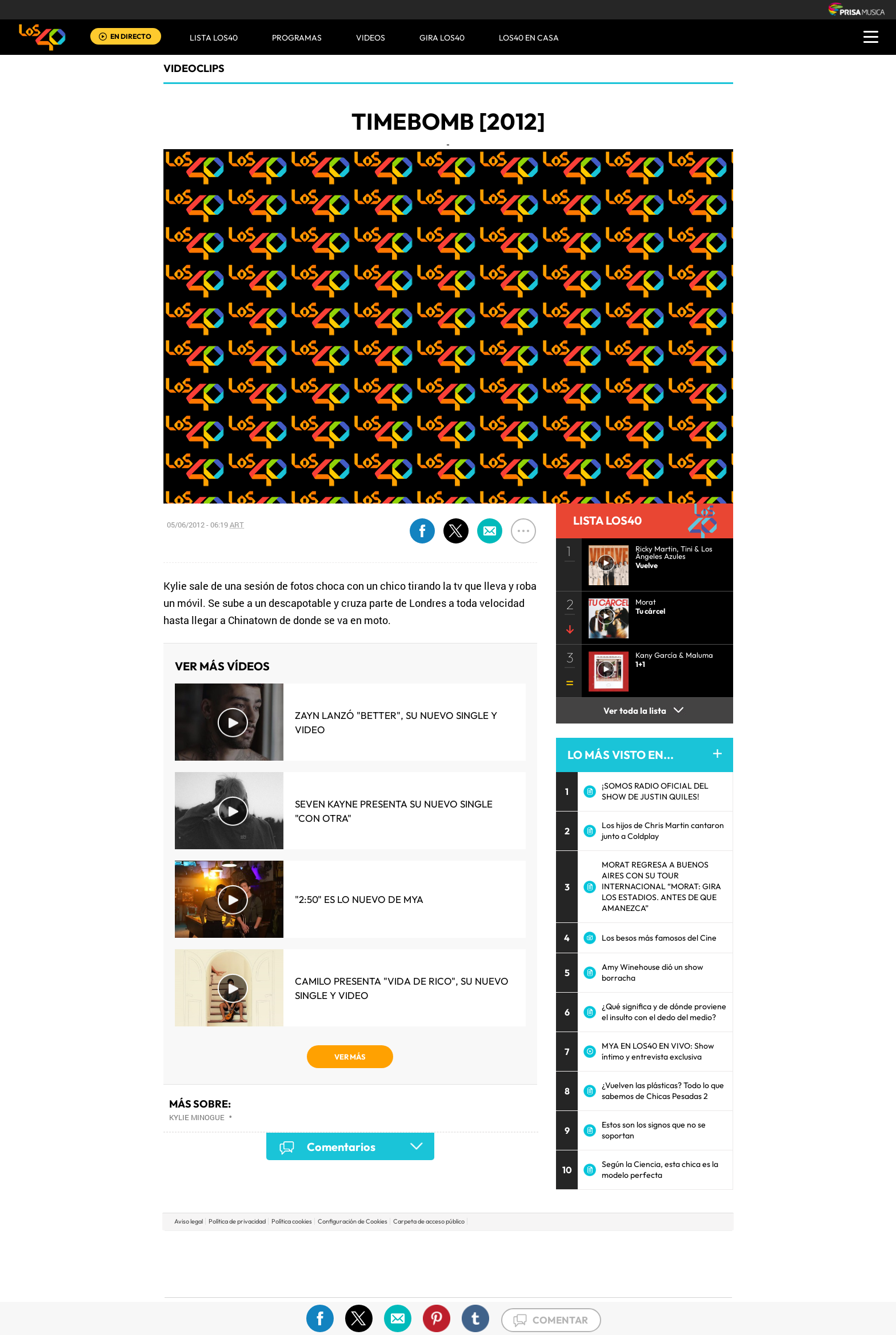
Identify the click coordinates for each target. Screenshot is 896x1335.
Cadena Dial (516, 1264)
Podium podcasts (423, 1281)
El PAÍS (317, 1247)
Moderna (367, 1281)
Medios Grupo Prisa (216, 1283)
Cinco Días (472, 1264)
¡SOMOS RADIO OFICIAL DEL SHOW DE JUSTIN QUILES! (655, 791)
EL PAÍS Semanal (558, 1264)
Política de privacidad (237, 1221)
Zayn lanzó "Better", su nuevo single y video (396, 722)
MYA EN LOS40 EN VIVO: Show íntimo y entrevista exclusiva (658, 1051)
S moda (519, 1281)
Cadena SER (535, 1247)
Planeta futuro (600, 1264)
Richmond (310, 1281)
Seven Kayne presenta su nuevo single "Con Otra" (394, 811)
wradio (428, 1264)
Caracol (651, 1247)
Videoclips (194, 68)
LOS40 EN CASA (529, 38)
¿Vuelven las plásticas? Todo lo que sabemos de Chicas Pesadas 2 (663, 1090)
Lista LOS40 (214, 38)
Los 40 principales (372, 1247)
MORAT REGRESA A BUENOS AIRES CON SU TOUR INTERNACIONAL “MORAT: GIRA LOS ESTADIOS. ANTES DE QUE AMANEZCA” (661, 886)
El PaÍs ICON (472, 1281)
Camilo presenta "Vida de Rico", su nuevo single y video (402, 988)
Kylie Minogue (197, 1117)
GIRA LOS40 (442, 38)
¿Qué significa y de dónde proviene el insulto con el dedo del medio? (664, 1011)
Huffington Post (332, 1264)
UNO (396, 1264)
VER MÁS (350, 1056)
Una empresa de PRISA (216, 1256)
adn (609, 1247)
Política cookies (291, 1221)
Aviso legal (188, 1221)
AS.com (571, 1247)
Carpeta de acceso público (429, 1221)
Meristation (625, 1281)
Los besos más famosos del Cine (659, 938)
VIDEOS (370, 38)
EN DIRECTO (130, 36)
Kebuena (641, 1264)
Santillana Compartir (486, 1247)
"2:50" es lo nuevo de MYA (359, 899)
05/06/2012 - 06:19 (205, 524)
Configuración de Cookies (352, 1221)
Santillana (425, 1247)
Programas (297, 38)
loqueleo (570, 1281)
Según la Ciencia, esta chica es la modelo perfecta (660, 1169)
